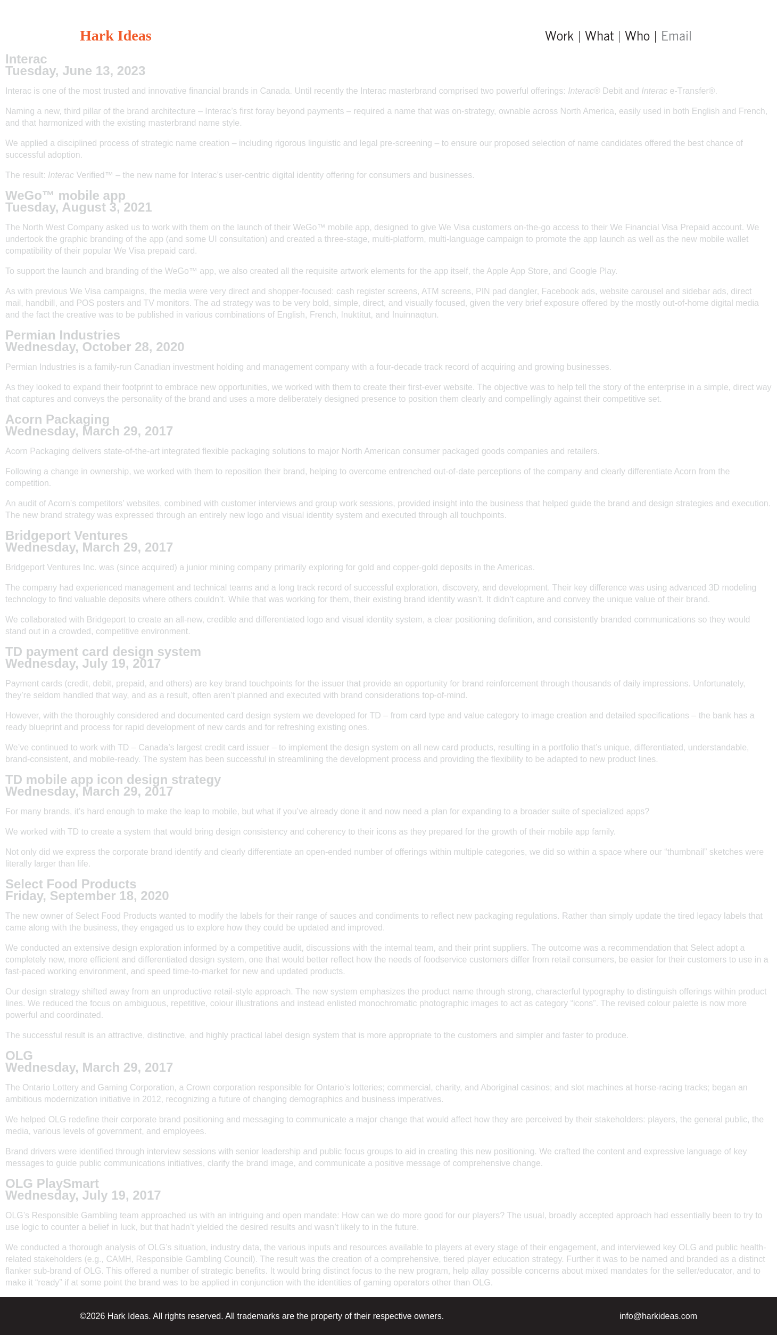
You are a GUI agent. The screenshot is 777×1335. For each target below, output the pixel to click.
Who (637, 36)
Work (559, 36)
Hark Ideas (116, 35)
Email (676, 36)
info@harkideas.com (658, 1316)
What (599, 36)
